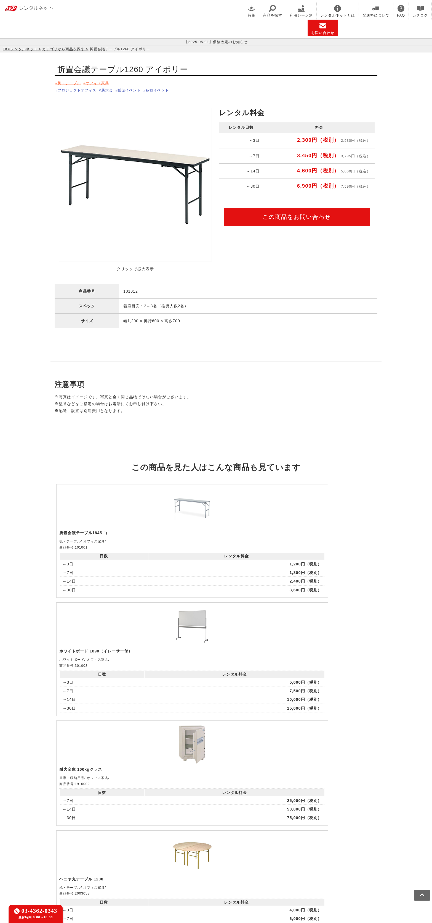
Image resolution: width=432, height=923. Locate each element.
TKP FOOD (182, 862)
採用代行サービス (255, 862)
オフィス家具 (101, 83)
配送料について (376, 11)
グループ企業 (233, 880)
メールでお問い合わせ (216, 786)
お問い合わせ (322, 28)
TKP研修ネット (240, 855)
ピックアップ (150, 607)
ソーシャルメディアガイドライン (165, 880)
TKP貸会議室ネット (87, 855)
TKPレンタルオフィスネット (151, 855)
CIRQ (115, 855)
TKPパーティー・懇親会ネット (139, 862)
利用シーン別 (301, 11)
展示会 (112, 89)
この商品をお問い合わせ (296, 215)
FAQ (401, 11)
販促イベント (137, 89)
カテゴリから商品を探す (63, 49)
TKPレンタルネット (20, 49)
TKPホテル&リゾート (202, 855)
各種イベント (168, 89)
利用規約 (76, 880)
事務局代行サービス (216, 862)
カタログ (420, 11)
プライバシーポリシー (109, 880)
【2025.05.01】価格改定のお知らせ (216, 42)
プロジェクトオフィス (78, 89)
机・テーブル (70, 83)
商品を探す (272, 11)
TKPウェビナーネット (280, 855)
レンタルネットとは (337, 11)
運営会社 (208, 880)
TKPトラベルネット (294, 862)
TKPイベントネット (323, 855)
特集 (251, 11)
